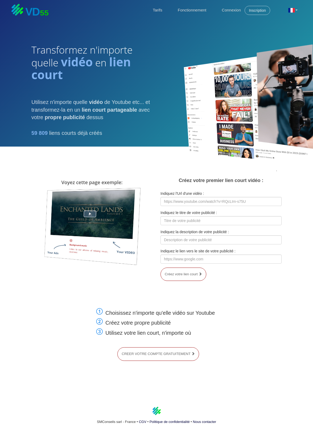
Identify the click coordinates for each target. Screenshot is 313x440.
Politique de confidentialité (170, 422)
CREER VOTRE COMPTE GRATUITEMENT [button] (158, 354)
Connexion (231, 10)
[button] (292, 10)
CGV (142, 422)
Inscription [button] (257, 10)
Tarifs (157, 10)
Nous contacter (204, 422)
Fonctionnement (192, 10)
